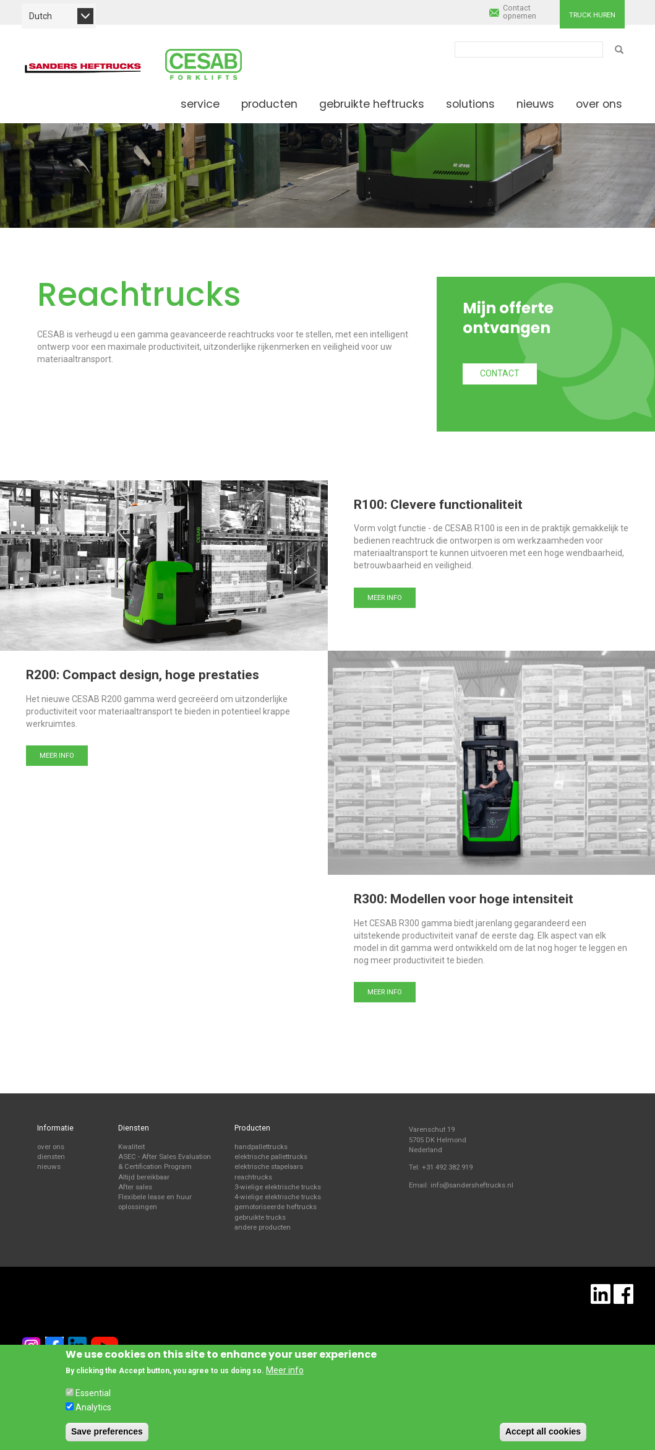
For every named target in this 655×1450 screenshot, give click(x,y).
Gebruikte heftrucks (371, 104)
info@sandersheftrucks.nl (471, 1185)
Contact (500, 373)
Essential (93, 1393)
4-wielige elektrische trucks (277, 1196)
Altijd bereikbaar (143, 1177)
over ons (50, 1146)
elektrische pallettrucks (270, 1156)
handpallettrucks (261, 1146)
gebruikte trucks (260, 1217)
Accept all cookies (543, 1431)
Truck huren (592, 15)
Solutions (470, 104)
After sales (135, 1187)
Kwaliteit (131, 1146)
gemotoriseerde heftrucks (275, 1206)
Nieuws (535, 104)
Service (200, 104)
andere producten (262, 1227)
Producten (269, 104)
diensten (51, 1156)
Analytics (93, 1407)
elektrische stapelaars (268, 1166)
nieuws (49, 1166)
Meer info (384, 597)
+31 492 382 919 (447, 1167)
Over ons (599, 104)
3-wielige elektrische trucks (277, 1187)
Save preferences (107, 1431)
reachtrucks (253, 1177)
